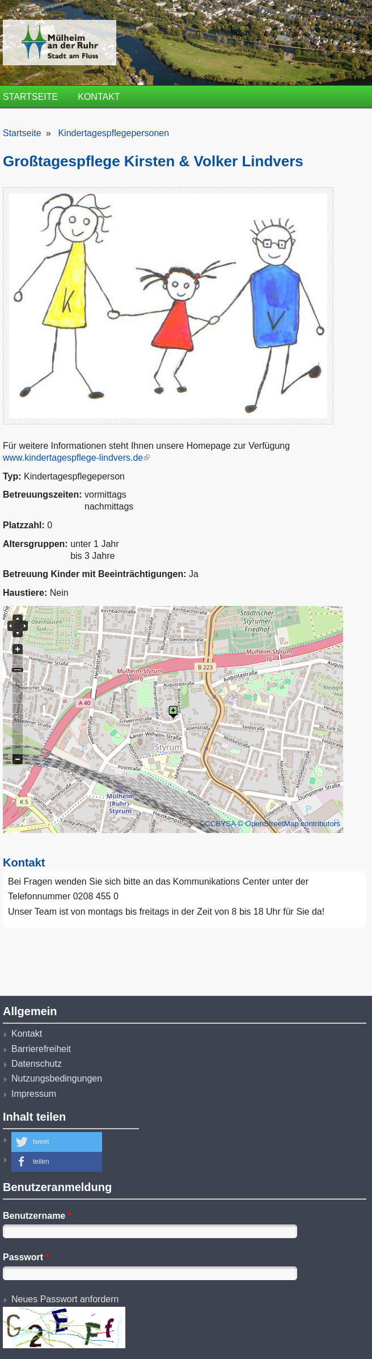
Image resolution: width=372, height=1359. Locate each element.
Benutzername (37, 1216)
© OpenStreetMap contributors (289, 823)
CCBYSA (220, 823)
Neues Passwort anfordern (65, 1299)
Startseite (30, 97)
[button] (56, 1142)
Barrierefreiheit (41, 1049)
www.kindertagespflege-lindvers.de (76, 457)
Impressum (33, 1094)
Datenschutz (36, 1063)
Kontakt (99, 97)
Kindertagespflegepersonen (113, 133)
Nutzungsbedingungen (56, 1078)
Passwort (26, 1257)
